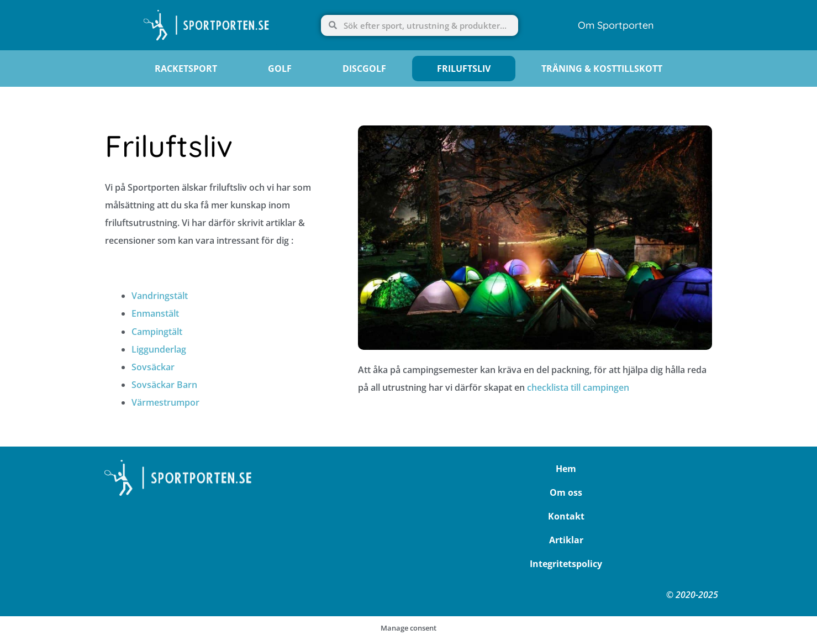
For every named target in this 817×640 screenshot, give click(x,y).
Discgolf (364, 68)
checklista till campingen (578, 387)
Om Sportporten (616, 25)
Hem (566, 468)
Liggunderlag (158, 349)
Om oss (566, 492)
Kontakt (566, 516)
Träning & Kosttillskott (601, 68)
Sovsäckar (153, 367)
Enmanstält (155, 313)
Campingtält (156, 332)
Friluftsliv (464, 68)
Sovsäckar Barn (164, 385)
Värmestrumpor (165, 402)
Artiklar (566, 539)
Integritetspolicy (566, 563)
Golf (280, 68)
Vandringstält (159, 296)
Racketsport (186, 68)
